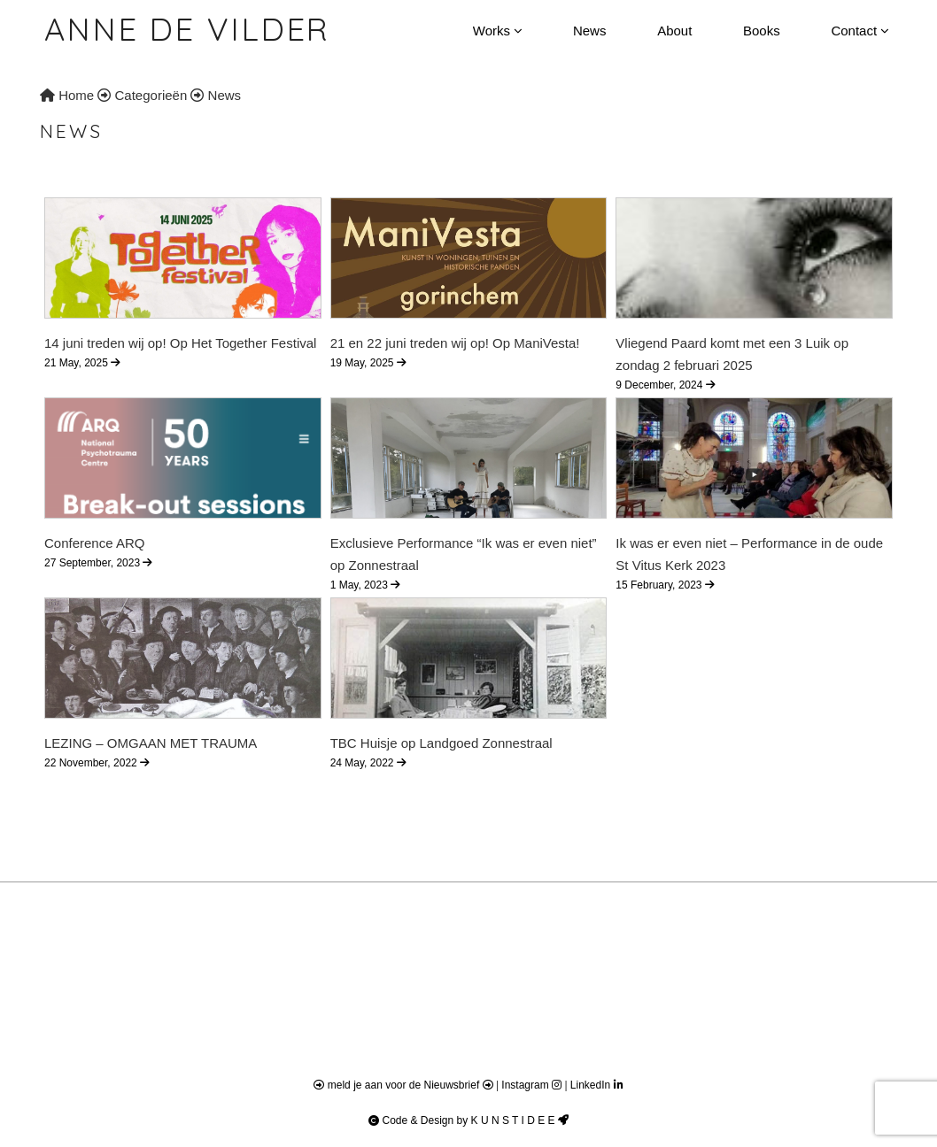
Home (67, 95)
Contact (859, 30)
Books (761, 30)
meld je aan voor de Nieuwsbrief (404, 1085)
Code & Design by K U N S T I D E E (468, 1120)
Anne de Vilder (187, 29)
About (674, 30)
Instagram (532, 1085)
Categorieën (151, 95)
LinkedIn (596, 1085)
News (590, 30)
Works (497, 30)
